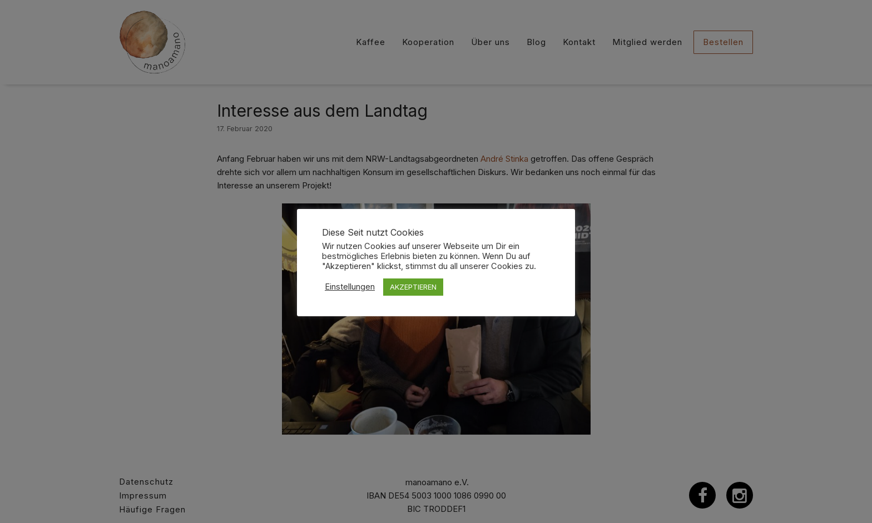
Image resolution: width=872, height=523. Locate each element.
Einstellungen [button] (350, 287)
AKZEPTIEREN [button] (413, 286)
